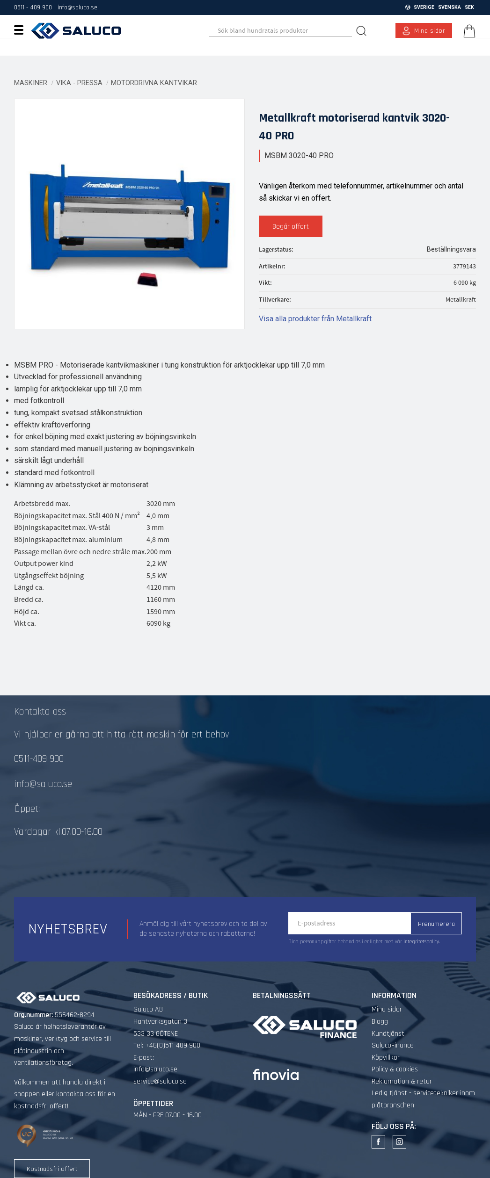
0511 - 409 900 (33, 7)
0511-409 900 (39, 759)
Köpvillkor (386, 1057)
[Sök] (362, 30)
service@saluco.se (160, 1081)
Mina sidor (387, 1009)
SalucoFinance (393, 1045)
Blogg (380, 1021)
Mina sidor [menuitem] (430, 31)
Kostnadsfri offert (52, 1169)
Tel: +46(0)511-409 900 (166, 1045)
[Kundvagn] (467, 30)
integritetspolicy (421, 942)
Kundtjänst (388, 1034)
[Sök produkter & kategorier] (280, 30)
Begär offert (290, 226)
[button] (22, 29)
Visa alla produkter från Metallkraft (315, 318)
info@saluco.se (77, 7)
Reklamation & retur (402, 1081)
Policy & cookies (395, 1069)
